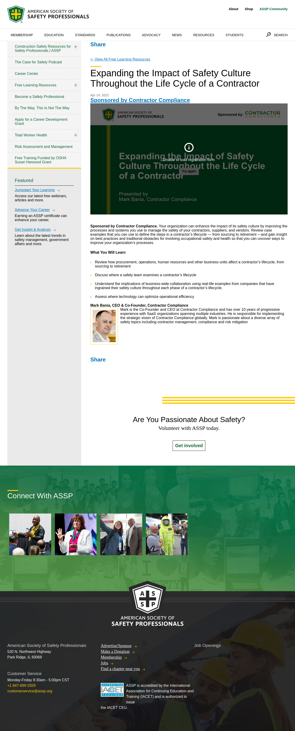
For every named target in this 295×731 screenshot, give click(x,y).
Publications (118, 35)
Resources (203, 35)
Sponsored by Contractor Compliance (140, 100)
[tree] (44, 104)
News (177, 35)
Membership (22, 35)
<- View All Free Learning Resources (120, 59)
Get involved (189, 445)
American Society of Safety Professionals (48, 14)
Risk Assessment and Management (44, 147)
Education (54, 35)
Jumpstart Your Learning (35, 190)
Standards (85, 35)
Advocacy (151, 35)
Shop (249, 9)
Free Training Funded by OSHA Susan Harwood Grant (40, 160)
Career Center (26, 74)
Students (235, 35)
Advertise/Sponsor (116, 645)
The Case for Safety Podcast (38, 62)
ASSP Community (274, 9)
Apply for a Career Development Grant (41, 121)
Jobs (104, 663)
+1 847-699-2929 (21, 685)
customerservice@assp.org (29, 691)
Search (281, 35)
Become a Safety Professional (39, 97)
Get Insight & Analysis (33, 230)
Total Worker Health (31, 135)
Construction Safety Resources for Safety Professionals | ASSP (43, 48)
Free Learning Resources (35, 85)
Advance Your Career (32, 210)
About (234, 9)
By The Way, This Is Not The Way (42, 108)
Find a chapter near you (120, 668)
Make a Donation (115, 651)
